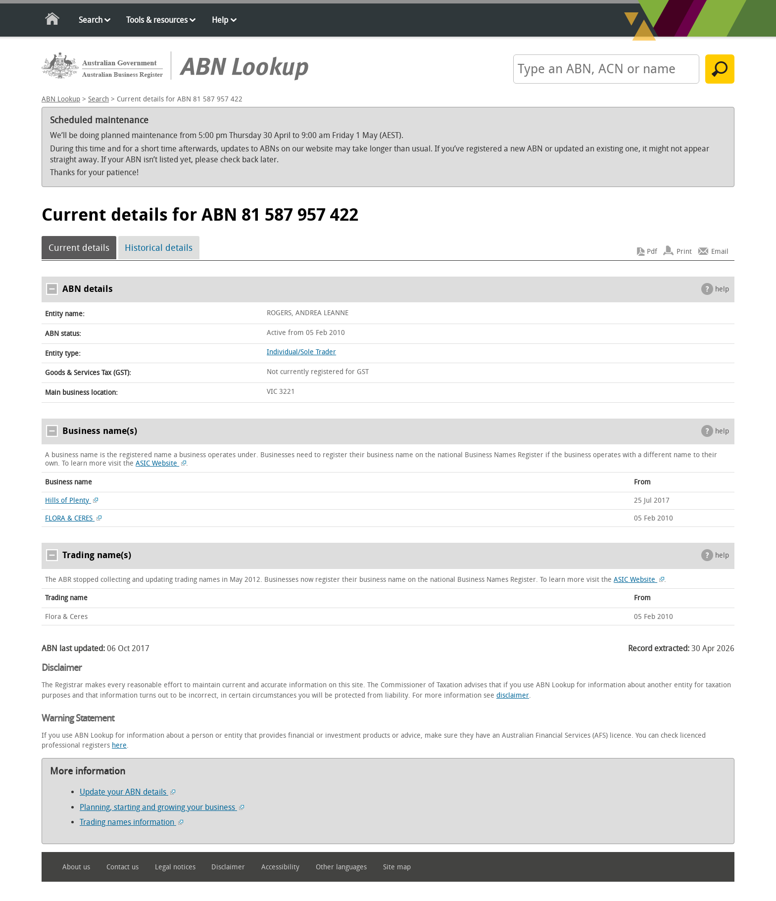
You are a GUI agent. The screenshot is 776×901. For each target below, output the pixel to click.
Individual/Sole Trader (301, 352)
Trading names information (131, 822)
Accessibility (280, 867)
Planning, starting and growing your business (162, 807)
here (119, 745)
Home (53, 20)
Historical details (159, 247)
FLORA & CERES (73, 518)
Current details (78, 247)
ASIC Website (161, 463)
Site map (397, 867)
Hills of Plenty (71, 500)
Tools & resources (157, 20)
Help (220, 20)
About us (76, 867)
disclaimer (512, 695)
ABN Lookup (61, 99)
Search (90, 20)
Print (684, 251)
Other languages (341, 867)
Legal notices (175, 867)
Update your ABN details (127, 792)
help (722, 289)
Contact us (122, 867)
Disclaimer (228, 867)
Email (719, 251)
